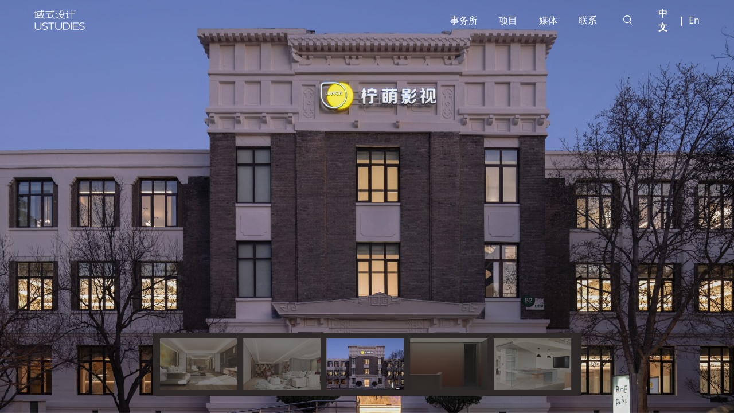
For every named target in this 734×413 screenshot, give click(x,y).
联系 (588, 20)
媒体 (548, 20)
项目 (508, 20)
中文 (662, 20)
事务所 (464, 20)
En (694, 20)
